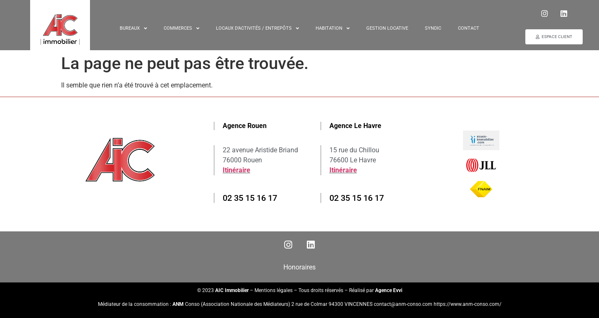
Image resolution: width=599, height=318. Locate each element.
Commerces (181, 28)
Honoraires (299, 267)
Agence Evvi (388, 290)
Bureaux (133, 28)
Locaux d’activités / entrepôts (257, 28)
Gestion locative (387, 28)
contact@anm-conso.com (404, 304)
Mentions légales (274, 290)
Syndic (433, 28)
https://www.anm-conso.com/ (467, 304)
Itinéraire (236, 170)
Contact (468, 28)
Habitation (333, 28)
